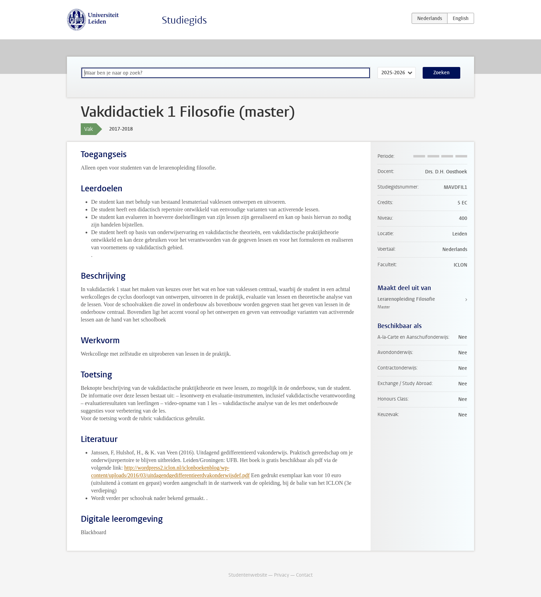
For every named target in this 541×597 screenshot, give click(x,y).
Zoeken (441, 72)
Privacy (281, 575)
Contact (304, 575)
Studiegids (184, 20)
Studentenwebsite (247, 575)
